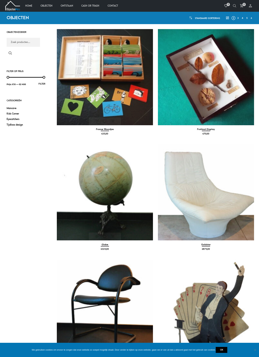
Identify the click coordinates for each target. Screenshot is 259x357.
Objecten (48, 6)
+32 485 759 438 (221, 320)
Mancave (11, 109)
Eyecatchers (13, 120)
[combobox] (207, 19)
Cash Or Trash (92, 6)
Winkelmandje (71, 325)
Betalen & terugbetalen (27, 309)
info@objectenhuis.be (225, 326)
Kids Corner (13, 114)
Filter (41, 84)
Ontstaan (68, 6)
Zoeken (10, 53)
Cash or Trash (168, 325)
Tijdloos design (15, 125)
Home (30, 6)
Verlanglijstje (71, 320)
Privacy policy (21, 329)
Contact (114, 6)
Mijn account (70, 309)
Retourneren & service (26, 324)
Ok (221, 350)
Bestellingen (70, 315)
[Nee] (255, 350)
